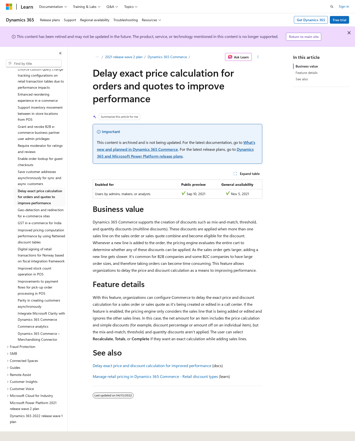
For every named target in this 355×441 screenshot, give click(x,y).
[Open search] (332, 6)
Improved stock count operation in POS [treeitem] (34, 257)
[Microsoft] (9, 6)
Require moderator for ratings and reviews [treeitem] (40, 135)
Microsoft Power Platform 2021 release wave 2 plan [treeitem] (33, 392)
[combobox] (34, 64)
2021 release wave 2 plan (123, 56)
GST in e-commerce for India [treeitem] (39, 209)
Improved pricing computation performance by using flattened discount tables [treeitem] (41, 222)
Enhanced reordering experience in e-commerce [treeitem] (38, 83)
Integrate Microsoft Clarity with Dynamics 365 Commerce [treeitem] (41, 302)
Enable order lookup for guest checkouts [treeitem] (40, 148)
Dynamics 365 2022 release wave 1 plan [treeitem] (36, 405)
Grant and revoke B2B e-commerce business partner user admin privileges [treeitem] (39, 119)
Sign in (344, 6)
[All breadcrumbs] (97, 57)
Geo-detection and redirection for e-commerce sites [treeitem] (41, 199)
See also (302, 79)
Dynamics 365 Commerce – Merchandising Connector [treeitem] (39, 323)
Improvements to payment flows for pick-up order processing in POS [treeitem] (38, 273)
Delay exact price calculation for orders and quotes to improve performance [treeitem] (40, 183)
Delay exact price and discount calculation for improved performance (152, 365)
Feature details (307, 72)
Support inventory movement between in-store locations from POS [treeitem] (40, 99)
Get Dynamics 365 (311, 19)
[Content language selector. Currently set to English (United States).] (28, 434)
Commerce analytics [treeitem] (33, 312)
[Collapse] (60, 53)
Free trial (339, 19)
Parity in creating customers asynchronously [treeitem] (39, 289)
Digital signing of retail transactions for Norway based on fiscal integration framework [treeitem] (41, 241)
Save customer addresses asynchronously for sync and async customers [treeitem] (39, 164)
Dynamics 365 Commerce (167, 56)
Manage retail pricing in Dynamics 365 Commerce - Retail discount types (155, 376)
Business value (307, 66)
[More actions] (258, 57)
